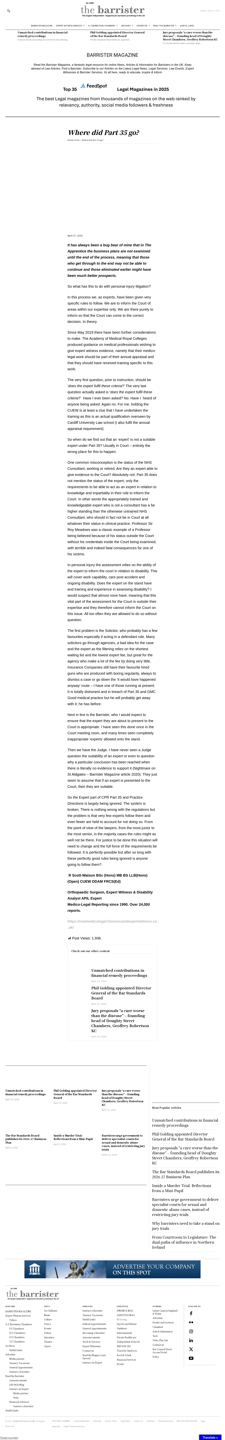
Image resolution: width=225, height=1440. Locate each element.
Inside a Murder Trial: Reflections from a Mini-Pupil (73, 1137)
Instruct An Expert (92, 1362)
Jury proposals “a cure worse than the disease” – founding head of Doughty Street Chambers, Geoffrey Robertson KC (190, 36)
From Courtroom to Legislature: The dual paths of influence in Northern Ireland (184, 1242)
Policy (156, 1356)
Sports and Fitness (126, 1323)
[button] (8, 11)
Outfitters (122, 1328)
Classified (158, 1326)
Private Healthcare (126, 1337)
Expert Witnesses (91, 1346)
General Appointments (94, 1328)
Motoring (122, 1319)
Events (47, 1328)
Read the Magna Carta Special (94, 1357)
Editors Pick (74, 140)
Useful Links (88, 1319)
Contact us (88, 1350)
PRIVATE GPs (124, 1346)
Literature (49, 1337)
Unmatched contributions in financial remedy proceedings (43, 34)
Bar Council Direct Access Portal (162, 1351)
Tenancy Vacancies (92, 1315)
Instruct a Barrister (92, 1310)
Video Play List (160, 1340)
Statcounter (9, 1438)
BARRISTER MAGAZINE (24, 1421)
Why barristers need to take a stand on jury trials (186, 1226)
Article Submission (163, 1331)
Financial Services (126, 1359)
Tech (155, 1335)
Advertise (157, 1317)
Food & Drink (124, 1355)
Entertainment (124, 1332)
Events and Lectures (163, 1322)
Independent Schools (128, 1341)
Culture (48, 1319)
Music (47, 1315)
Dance (47, 1323)
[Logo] (112, 11)
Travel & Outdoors (127, 1350)
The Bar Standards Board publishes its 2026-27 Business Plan (25, 1139)
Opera (47, 1346)
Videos (47, 1332)
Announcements (91, 1337)
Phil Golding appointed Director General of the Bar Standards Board (117, 34)
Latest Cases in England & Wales (165, 1312)
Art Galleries (50, 1310)
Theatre (48, 1341)
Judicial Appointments (94, 1323)
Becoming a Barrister (93, 1332)
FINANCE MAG (125, 1310)
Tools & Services (91, 1341)
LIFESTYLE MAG (126, 1315)
